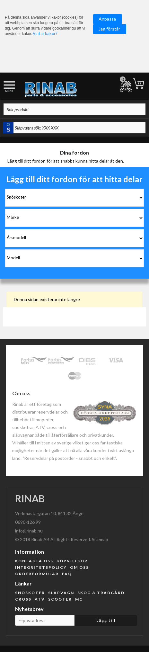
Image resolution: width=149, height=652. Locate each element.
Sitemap (100, 539)
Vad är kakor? (45, 33)
